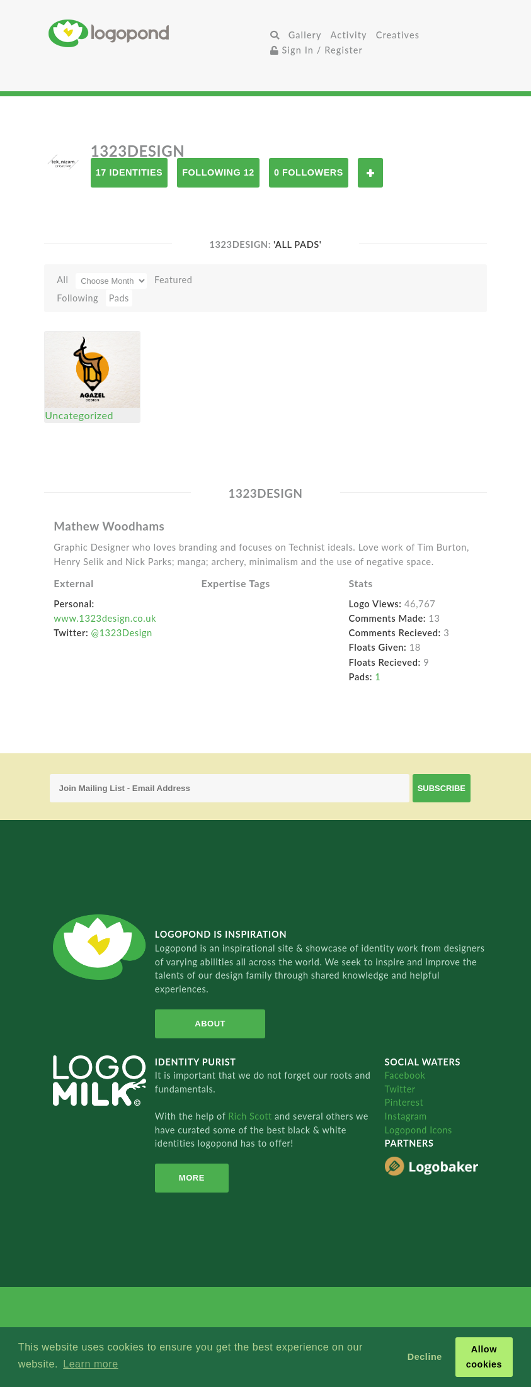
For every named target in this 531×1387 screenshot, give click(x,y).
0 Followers (308, 172)
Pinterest (404, 1102)
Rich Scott (251, 1116)
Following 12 (218, 172)
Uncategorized (79, 415)
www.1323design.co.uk (105, 618)
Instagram (406, 1116)
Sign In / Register (316, 50)
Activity (349, 35)
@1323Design (121, 632)
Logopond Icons (418, 1130)
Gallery (305, 35)
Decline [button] (425, 1357)
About (210, 1023)
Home (157, 33)
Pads (119, 298)
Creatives (398, 35)
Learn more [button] (90, 1364)
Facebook (405, 1075)
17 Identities (129, 172)
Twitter (400, 1089)
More (192, 1177)
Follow (370, 173)
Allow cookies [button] (484, 1356)
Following (77, 298)
